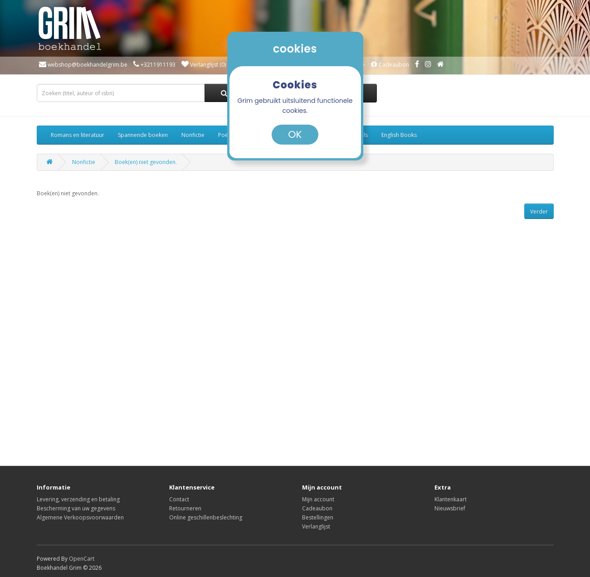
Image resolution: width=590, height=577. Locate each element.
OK (295, 134)
